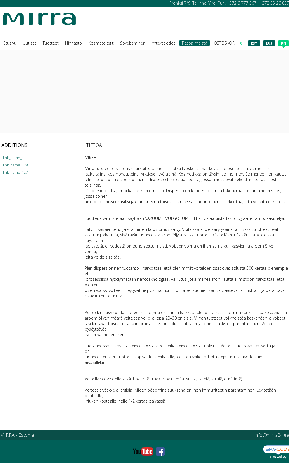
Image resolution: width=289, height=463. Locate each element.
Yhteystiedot (163, 43)
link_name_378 (15, 165)
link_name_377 (15, 157)
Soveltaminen (132, 43)
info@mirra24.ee (272, 435)
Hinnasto (73, 43)
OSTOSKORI (228, 43)
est (254, 43)
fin (283, 43)
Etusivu (9, 43)
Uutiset (29, 43)
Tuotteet (51, 43)
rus (269, 43)
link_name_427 (15, 172)
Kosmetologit (101, 43)
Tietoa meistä (194, 43)
